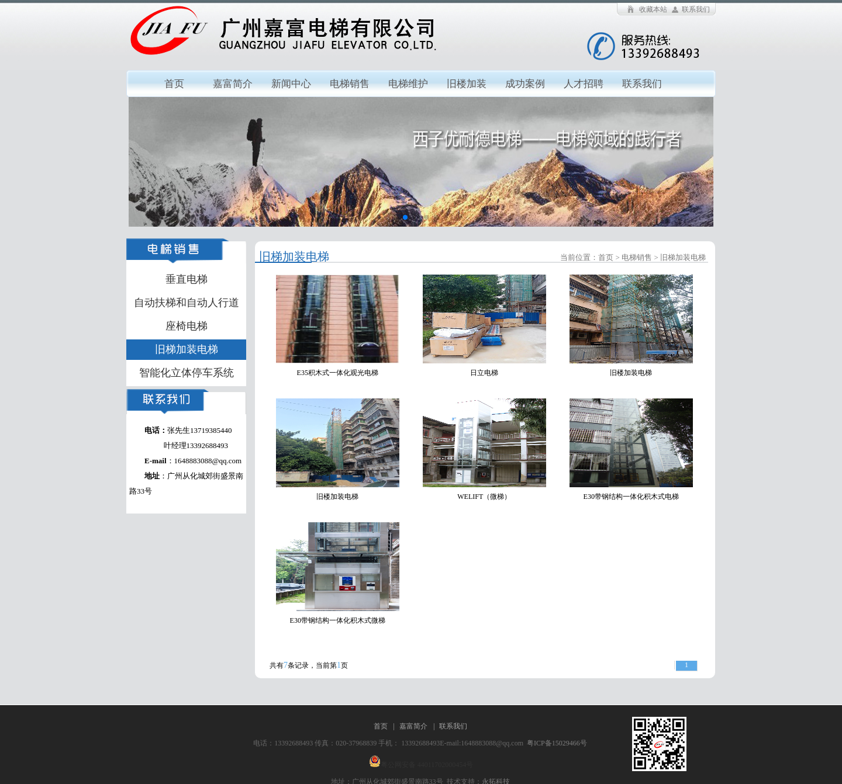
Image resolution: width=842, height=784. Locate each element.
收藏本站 (653, 9)
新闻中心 (291, 83)
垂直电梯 (186, 279)
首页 (174, 83)
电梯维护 (408, 83)
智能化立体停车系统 (186, 373)
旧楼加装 (466, 83)
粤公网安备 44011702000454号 (427, 765)
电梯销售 (350, 83)
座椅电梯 (186, 326)
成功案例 (525, 83)
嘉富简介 (233, 83)
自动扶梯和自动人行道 (186, 302)
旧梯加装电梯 (186, 349)
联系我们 (696, 9)
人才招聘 (583, 83)
